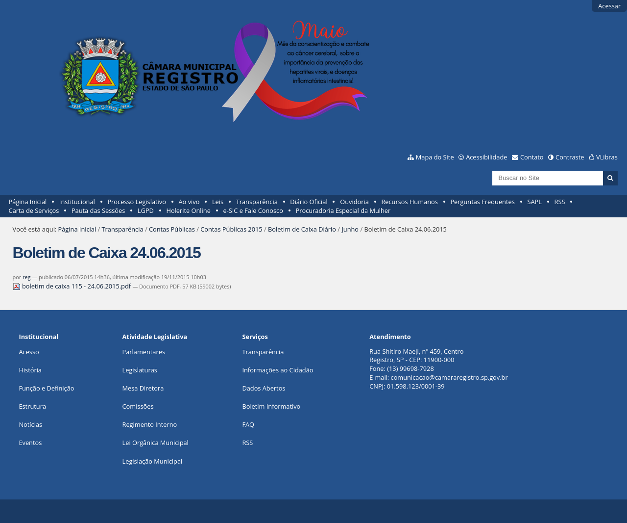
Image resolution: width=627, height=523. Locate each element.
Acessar (609, 5)
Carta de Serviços (34, 210)
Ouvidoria (354, 201)
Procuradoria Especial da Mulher (343, 210)
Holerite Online (188, 210)
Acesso (29, 351)
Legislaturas (139, 370)
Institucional (77, 201)
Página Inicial (28, 201)
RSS (560, 201)
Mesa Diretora (143, 388)
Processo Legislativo (136, 201)
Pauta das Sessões (98, 210)
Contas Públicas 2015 (231, 229)
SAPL (534, 201)
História (30, 370)
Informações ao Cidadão (277, 370)
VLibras (607, 157)
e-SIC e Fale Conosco (253, 210)
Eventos (30, 442)
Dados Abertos (263, 388)
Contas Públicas (172, 229)
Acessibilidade (486, 157)
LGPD (146, 210)
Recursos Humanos (409, 201)
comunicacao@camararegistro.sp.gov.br (449, 377)
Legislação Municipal (152, 461)
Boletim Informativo (271, 406)
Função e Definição (46, 388)
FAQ (248, 424)
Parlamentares (143, 351)
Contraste (569, 157)
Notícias (30, 424)
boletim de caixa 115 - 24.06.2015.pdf (73, 286)
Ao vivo (189, 201)
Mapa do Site (435, 157)
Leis (217, 201)
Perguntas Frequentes (482, 201)
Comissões (138, 406)
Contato (532, 157)
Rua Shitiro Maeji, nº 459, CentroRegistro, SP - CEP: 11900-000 (416, 356)
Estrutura (32, 406)
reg (26, 277)
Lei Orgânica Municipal (155, 442)
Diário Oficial (308, 201)
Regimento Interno (149, 424)
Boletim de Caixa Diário (302, 229)
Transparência (257, 201)
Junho (350, 229)
